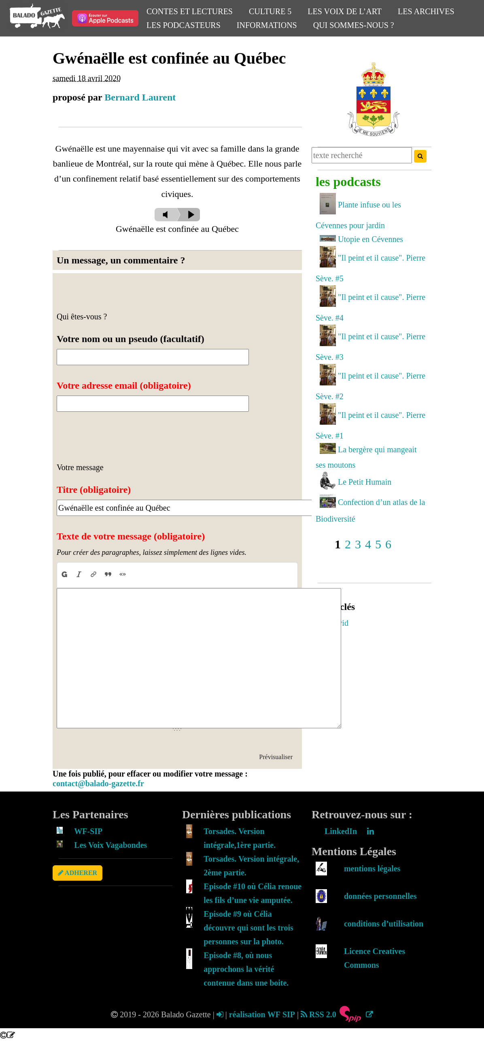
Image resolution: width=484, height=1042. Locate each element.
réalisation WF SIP (263, 1014)
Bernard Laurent (140, 97)
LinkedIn (349, 831)
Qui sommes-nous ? (353, 25)
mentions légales (372, 868)
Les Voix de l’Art (345, 11)
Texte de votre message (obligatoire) (131, 536)
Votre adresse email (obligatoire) (124, 385)
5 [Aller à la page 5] (378, 544)
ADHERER (77, 872)
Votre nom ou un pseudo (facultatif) (130, 339)
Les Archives (426, 11)
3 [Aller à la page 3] (358, 544)
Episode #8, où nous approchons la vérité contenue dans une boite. (246, 969)
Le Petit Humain (364, 481)
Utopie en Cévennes (370, 239)
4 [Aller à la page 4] (368, 544)
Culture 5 (270, 11)
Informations (267, 25)
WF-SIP (88, 831)
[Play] (188, 214)
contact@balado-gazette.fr (98, 783)
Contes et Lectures (189, 11)
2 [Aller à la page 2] (348, 544)
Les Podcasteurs (183, 25)
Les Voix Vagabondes (110, 845)
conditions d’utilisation (383, 923)
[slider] (167, 214)
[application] (177, 252)
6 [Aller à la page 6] (388, 544)
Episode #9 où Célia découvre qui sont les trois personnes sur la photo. (248, 927)
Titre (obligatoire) (94, 489)
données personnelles (380, 896)
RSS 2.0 (318, 1014)
